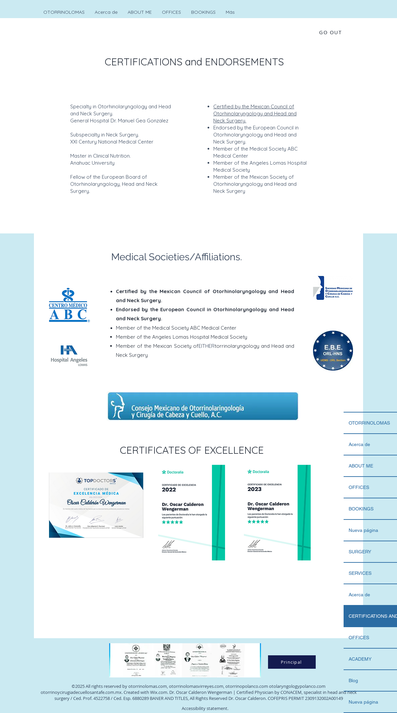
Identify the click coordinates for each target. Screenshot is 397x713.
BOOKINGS (361, 508)
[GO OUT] (331, 32)
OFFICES (359, 487)
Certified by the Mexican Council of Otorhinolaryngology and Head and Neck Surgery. (255, 113)
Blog (353, 680)
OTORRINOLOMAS (369, 423)
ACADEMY (360, 659)
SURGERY (360, 551)
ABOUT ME (361, 466)
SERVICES (360, 573)
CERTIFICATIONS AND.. (373, 616)
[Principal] (292, 662)
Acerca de (359, 444)
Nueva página (363, 530)
